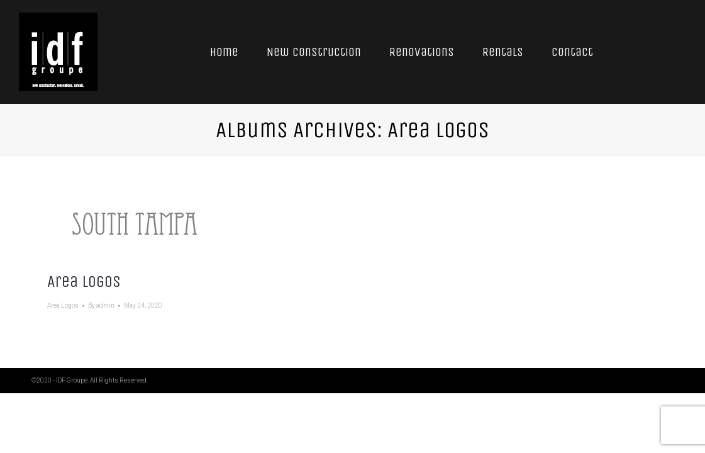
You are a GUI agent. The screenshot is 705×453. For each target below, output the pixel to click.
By (101, 305)
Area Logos (84, 281)
